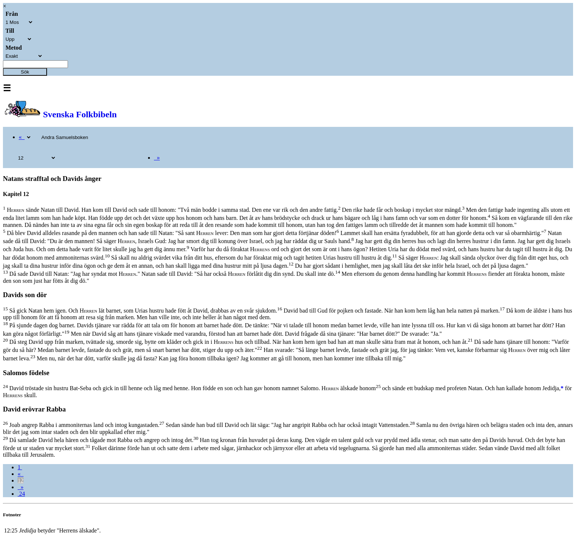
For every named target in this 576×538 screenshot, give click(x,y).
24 (21, 494)
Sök (25, 72)
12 (21, 480)
